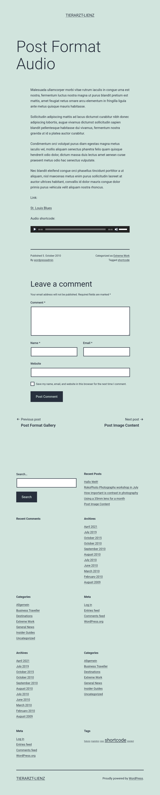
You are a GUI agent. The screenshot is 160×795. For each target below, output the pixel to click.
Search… (21, 474)
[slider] (75, 229)
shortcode (123, 260)
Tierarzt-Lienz (80, 15)
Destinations (24, 616)
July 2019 (90, 532)
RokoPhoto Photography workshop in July (111, 487)
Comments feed (94, 616)
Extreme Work (121, 255)
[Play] (34, 229)
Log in (88, 604)
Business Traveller (28, 610)
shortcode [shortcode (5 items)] (115, 740)
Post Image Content (97, 504)
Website (36, 363)
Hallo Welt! (91, 481)
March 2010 (92, 571)
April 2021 (90, 526)
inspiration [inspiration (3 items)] (95, 741)
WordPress (136, 778)
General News (25, 627)
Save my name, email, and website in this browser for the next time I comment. (81, 384)
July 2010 (90, 560)
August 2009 (92, 582)
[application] (80, 229)
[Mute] (116, 229)
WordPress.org (93, 621)
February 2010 (93, 576)
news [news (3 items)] (102, 741)
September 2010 (95, 549)
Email (87, 343)
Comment (38, 302)
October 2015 (93, 538)
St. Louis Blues (41, 208)
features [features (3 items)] (87, 741)
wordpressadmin (43, 260)
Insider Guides (25, 632)
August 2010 (92, 554)
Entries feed (92, 610)
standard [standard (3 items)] (130, 741)
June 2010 (91, 565)
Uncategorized (25, 638)
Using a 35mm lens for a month (104, 498)
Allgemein (22, 604)
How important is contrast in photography (111, 493)
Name (35, 343)
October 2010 (93, 543)
